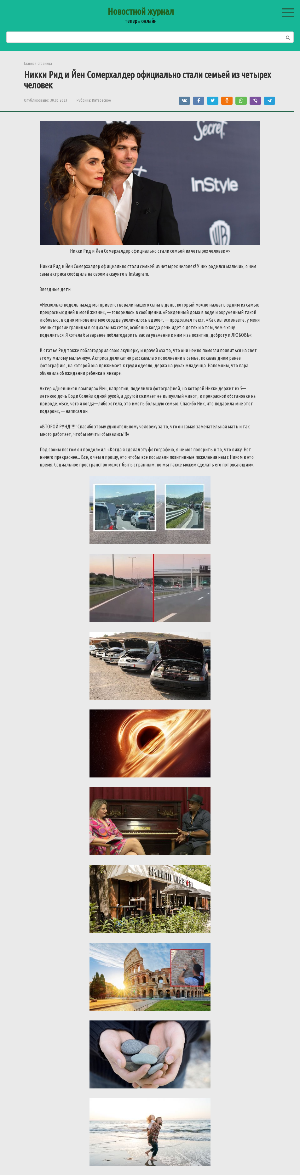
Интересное (101, 100)
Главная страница (38, 63)
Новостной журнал (140, 11)
